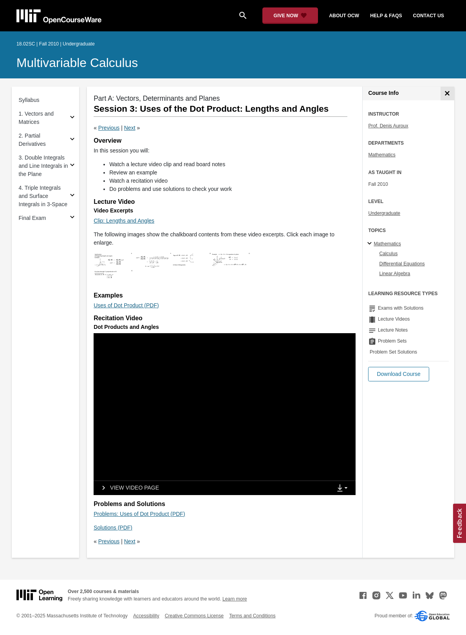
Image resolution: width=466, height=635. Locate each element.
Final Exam (32, 218)
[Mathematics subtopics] (370, 244)
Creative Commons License (194, 616)
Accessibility (146, 616)
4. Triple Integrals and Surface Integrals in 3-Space (43, 196)
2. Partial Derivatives (32, 139)
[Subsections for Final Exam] (72, 218)
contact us (428, 15)
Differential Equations (401, 264)
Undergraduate (384, 213)
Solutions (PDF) (113, 527)
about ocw (344, 15)
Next (129, 128)
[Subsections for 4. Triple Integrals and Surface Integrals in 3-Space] (72, 196)
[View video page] (128, 488)
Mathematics (381, 155)
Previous (108, 128)
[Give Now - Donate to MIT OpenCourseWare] (290, 15)
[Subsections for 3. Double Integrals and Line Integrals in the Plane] (72, 166)
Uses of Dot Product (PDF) (126, 305)
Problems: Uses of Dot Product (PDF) (139, 514)
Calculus (388, 253)
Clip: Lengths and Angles (124, 221)
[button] (398, 374)
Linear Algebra (394, 273)
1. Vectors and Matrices (36, 118)
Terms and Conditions (252, 616)
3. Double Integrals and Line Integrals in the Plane (43, 165)
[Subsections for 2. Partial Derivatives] (72, 140)
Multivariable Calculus (77, 63)
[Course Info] (447, 93)
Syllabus (29, 100)
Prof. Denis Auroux (388, 126)
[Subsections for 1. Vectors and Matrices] (72, 118)
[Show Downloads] (344, 488)
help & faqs (386, 15)
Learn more (234, 599)
